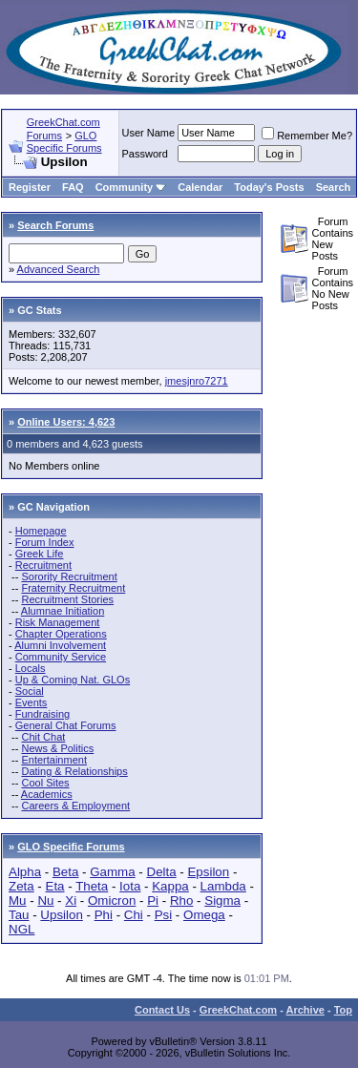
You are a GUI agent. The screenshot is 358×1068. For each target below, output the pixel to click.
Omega (204, 915)
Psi (164, 915)
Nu (45, 900)
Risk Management (57, 622)
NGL (21, 929)
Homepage (41, 530)
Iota (129, 886)
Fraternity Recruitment (73, 588)
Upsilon (61, 915)
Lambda (223, 886)
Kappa (170, 886)
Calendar (200, 187)
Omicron (112, 900)
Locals (30, 668)
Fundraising (42, 714)
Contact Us (162, 1010)
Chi (133, 915)
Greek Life (39, 553)
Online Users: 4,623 (66, 422)
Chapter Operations (61, 633)
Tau (19, 915)
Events (31, 702)
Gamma (112, 872)
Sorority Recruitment (68, 576)
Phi (104, 915)
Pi (152, 900)
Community (131, 187)
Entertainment (53, 759)
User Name (149, 132)
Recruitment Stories (67, 599)
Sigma (222, 900)
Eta (55, 886)
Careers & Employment (75, 805)
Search (333, 187)
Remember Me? (307, 135)
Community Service (60, 656)
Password (145, 153)
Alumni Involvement (60, 645)
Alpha (25, 872)
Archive (305, 1010)
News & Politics (57, 748)
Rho (181, 900)
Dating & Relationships (74, 771)
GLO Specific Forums (64, 142)
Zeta (21, 886)
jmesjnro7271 (196, 381)
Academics (47, 794)
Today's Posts (269, 187)
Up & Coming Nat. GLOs (72, 679)
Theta (91, 886)
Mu (18, 900)
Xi (70, 900)
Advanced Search (58, 269)
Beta (65, 872)
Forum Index (44, 542)
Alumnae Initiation (62, 611)
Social (29, 691)
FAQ (73, 187)
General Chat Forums (65, 725)
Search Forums (55, 225)
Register (30, 187)
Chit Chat (43, 737)
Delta (162, 872)
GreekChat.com (238, 1010)
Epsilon (208, 872)
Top (343, 1010)
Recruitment (43, 565)
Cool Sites (45, 782)
